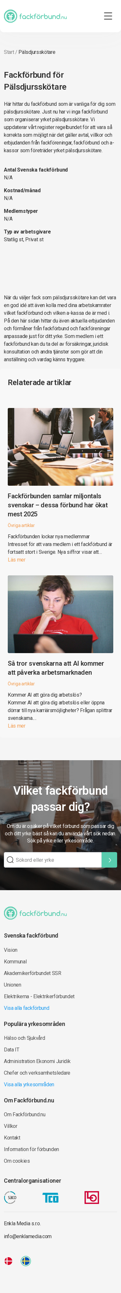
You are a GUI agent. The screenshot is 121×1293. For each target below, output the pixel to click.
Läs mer (16, 560)
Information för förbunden (31, 1149)
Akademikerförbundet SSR (32, 973)
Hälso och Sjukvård (24, 1038)
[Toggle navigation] (108, 16)
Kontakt (12, 1138)
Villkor (10, 1126)
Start (9, 52)
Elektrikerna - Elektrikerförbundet (39, 996)
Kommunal (15, 962)
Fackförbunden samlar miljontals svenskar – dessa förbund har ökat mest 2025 (57, 505)
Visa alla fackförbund (26, 1008)
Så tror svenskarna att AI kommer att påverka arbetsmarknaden (56, 668)
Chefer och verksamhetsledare (37, 1073)
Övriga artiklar (21, 525)
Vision (10, 950)
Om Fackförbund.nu (24, 1114)
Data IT (11, 1050)
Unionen (12, 985)
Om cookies (17, 1161)
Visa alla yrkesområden (29, 1084)
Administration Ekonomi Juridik (37, 1061)
